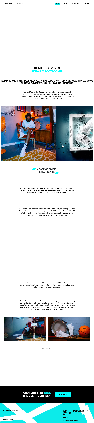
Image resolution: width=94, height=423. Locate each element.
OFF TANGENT (75, 3)
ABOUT (65, 3)
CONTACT (86, 3)
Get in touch (63, 394)
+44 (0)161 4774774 (79, 411)
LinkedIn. (11, 419)
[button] (91, 134)
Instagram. (6, 419)
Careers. (76, 420)
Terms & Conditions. (68, 420)
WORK (58, 3)
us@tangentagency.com (82, 410)
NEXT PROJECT (47, 349)
